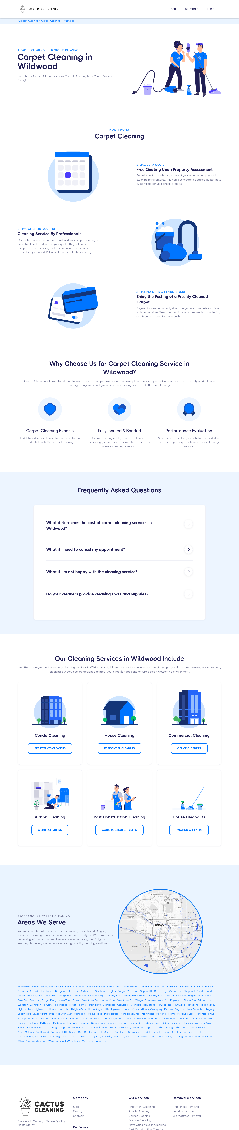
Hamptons (149, 1004)
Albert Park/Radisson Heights (57, 986)
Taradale (146, 1032)
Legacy (210, 1009)
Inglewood (117, 1009)
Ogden (181, 1018)
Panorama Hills (204, 1018)
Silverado (181, 1027)
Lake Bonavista (195, 1009)
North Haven (155, 1018)
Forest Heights (77, 1004)
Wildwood (208, 1036)
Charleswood (204, 991)
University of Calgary (52, 1036)
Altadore (80, 986)
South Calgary (26, 1032)
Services (192, 9)
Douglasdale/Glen (60, 1000)
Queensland (98, 1022)
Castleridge (161, 991)
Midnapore (24, 1018)
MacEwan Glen (63, 1013)
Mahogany (80, 1013)
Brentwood (47, 991)
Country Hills (113, 995)
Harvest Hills (164, 1004)
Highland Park (25, 1009)
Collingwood (64, 995)
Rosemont (176, 1022)
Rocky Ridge (162, 1022)
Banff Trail (160, 986)
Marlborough (111, 1013)
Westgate (181, 1036)
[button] (192, 9)
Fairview (47, 1004)
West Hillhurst (149, 1036)
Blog (211, 9)
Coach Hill (49, 995)
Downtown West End (157, 1000)
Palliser (190, 1018)
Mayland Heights (165, 1013)
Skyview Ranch (196, 1027)
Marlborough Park (130, 1013)
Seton (113, 1027)
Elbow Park (190, 1000)
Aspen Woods (130, 986)
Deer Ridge (204, 995)
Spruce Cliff (76, 1032)
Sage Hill (65, 1027)
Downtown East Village (129, 1000)
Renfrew (122, 1022)
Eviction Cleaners (189, 830)
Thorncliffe (169, 1032)
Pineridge (84, 1022)
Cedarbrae (175, 991)
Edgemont (176, 1000)
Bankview (172, 986)
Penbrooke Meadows (65, 1022)
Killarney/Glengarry (152, 1009)
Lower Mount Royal (43, 1013)
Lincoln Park (24, 1013)
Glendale (136, 1004)
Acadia (35, 986)
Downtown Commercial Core (98, 1000)
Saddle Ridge (50, 1027)
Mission (45, 1018)
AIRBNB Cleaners (50, 830)
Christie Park (25, 995)
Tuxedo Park (195, 1032)
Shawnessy (124, 1027)
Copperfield (80, 995)
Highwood (40, 1009)
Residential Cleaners (119, 748)
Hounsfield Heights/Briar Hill (74, 1009)
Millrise (35, 1018)
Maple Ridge (95, 1013)
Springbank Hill (59, 1032)
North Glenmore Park (134, 1018)
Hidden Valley (207, 1004)
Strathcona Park (93, 1032)
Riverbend (147, 1022)
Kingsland (179, 1009)
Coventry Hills (154, 995)
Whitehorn (195, 1036)
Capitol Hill (146, 991)
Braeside (34, 991)
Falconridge (60, 1004)
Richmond (134, 1022)
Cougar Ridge (96, 995)
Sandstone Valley (82, 1027)
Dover (76, 1000)
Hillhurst (52, 1009)
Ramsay (111, 1022)
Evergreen (35, 1004)
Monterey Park (59, 1018)
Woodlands (102, 1041)
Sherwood (138, 1027)
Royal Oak (205, 1022)
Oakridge (169, 1018)
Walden (135, 1036)
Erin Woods (204, 1000)
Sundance (120, 1032)
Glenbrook (123, 1004)
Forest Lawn (94, 1004)
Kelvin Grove (132, 1009)
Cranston (169, 995)
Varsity (108, 1036)
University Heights (28, 1036)
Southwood (42, 1032)
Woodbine (88, 1041)
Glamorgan (109, 1004)
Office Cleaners (189, 748)
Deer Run (23, 1000)
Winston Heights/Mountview (64, 1041)
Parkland (34, 1022)
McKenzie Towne (204, 1013)
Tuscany (181, 1032)
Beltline (208, 986)
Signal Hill (151, 1027)
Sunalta (108, 1032)
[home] (42, 9)
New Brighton (113, 1018)
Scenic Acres (100, 1027)
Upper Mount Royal (76, 1036)
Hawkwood (179, 1004)
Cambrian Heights (105, 991)
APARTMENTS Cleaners (50, 748)
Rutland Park (34, 1027)
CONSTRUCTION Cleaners (119, 830)
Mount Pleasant (95, 1018)
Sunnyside (134, 1032)
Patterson (46, 1022)
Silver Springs (166, 1027)
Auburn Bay (146, 986)
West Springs (166, 1036)
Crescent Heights (186, 995)
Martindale (148, 1013)
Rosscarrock (191, 1022)
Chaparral (189, 991)
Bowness (23, 991)
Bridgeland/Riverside (67, 991)
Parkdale (22, 1022)
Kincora (168, 1009)
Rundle (21, 1027)
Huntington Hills (100, 1009)
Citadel (37, 995)
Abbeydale (24, 986)
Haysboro (192, 1004)
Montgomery (76, 1018)
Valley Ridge (96, 1036)
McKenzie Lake (185, 1013)
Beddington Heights (191, 986)
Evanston (23, 1004)
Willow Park (24, 1041)
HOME (173, 9)
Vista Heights (121, 1036)
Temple (157, 1032)
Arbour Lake (114, 986)
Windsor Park (39, 1041)
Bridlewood (86, 991)
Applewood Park (96, 986)
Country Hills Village (133, 995)
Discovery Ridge (39, 1000)
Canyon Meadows (127, 991)
